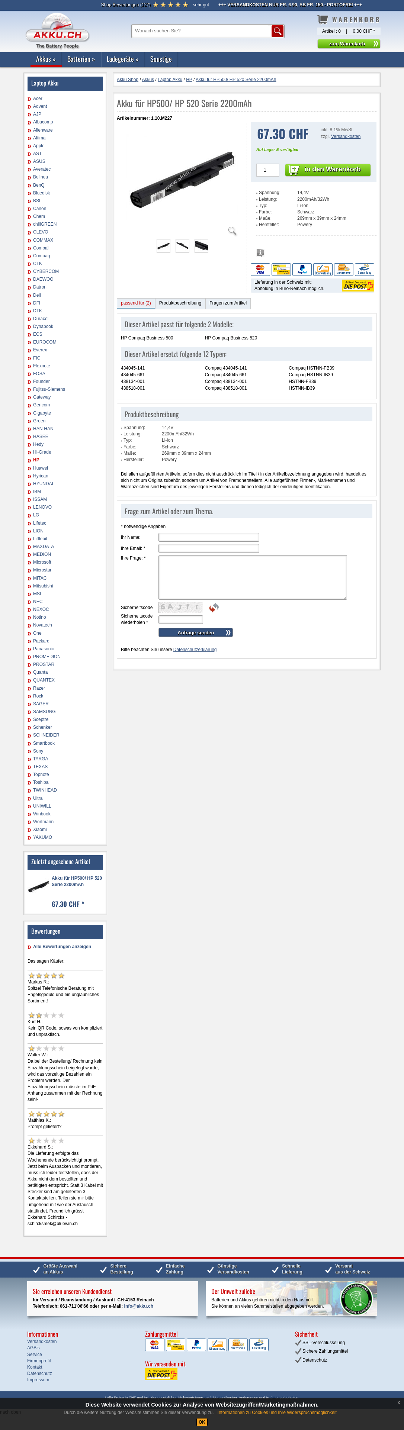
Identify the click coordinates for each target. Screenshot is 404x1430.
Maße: (265, 218)
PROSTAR (43, 664)
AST (37, 153)
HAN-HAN (43, 428)
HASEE (40, 436)
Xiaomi (40, 829)
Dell (37, 295)
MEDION (42, 554)
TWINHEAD (45, 790)
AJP (37, 114)
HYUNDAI (43, 483)
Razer (39, 688)
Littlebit (40, 538)
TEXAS (40, 766)
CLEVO (40, 232)
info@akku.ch (138, 1306)
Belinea (40, 177)
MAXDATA (43, 546)
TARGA (40, 758)
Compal (40, 248)
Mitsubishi (43, 586)
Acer (37, 98)
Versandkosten (345, 136)
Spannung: (269, 192)
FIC (36, 358)
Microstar (42, 570)
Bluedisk (41, 193)
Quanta (40, 672)
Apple (39, 145)
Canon (39, 208)
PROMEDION (47, 656)
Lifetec (39, 523)
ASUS (39, 161)
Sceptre (40, 719)
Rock (38, 696)
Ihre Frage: (133, 558)
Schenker (42, 727)
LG (36, 515)
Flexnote (41, 365)
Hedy (38, 444)
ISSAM (40, 499)
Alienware (43, 130)
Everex (40, 349)
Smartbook (44, 743)
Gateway (42, 397)
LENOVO (42, 507)
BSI (36, 200)
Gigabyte (42, 413)
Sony (38, 751)
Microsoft (42, 562)
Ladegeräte (123, 59)
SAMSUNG (44, 711)
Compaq (41, 255)
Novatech (42, 625)
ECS (37, 334)
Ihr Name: (131, 537)
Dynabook (43, 326)
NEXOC (41, 609)
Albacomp (43, 122)
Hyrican (40, 476)
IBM (37, 491)
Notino (39, 617)
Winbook (42, 814)
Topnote (41, 774)
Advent (40, 106)
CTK (37, 263)
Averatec (42, 169)
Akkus (46, 59)
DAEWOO (43, 279)
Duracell (41, 318)
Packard (41, 641)
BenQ (39, 185)
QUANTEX (44, 680)
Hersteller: (269, 224)
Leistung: (268, 199)
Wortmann (43, 821)
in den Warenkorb (332, 169)
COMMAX (43, 240)
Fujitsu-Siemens (49, 389)
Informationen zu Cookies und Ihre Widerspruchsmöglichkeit (277, 1412)
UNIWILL (42, 806)
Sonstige (161, 59)
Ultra (37, 798)
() (125, 4)
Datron (40, 287)
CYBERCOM (46, 271)
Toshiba (40, 782)
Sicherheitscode (137, 607)
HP (36, 460)
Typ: (263, 205)
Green (39, 420)
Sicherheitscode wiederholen (137, 619)
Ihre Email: (133, 548)
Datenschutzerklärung (195, 649)
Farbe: (265, 212)
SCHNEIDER (46, 735)
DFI (36, 303)
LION (38, 531)
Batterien (81, 59)
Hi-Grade (42, 452)
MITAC (40, 578)
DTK (37, 310)
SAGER (41, 703)
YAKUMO (42, 837)
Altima (39, 138)
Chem (39, 216)
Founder (41, 381)
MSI (37, 593)
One (37, 633)
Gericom (41, 405)
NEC (37, 601)
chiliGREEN (45, 224)
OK (202, 1422)
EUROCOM (45, 342)
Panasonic (43, 648)
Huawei (40, 468)
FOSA (39, 373)
